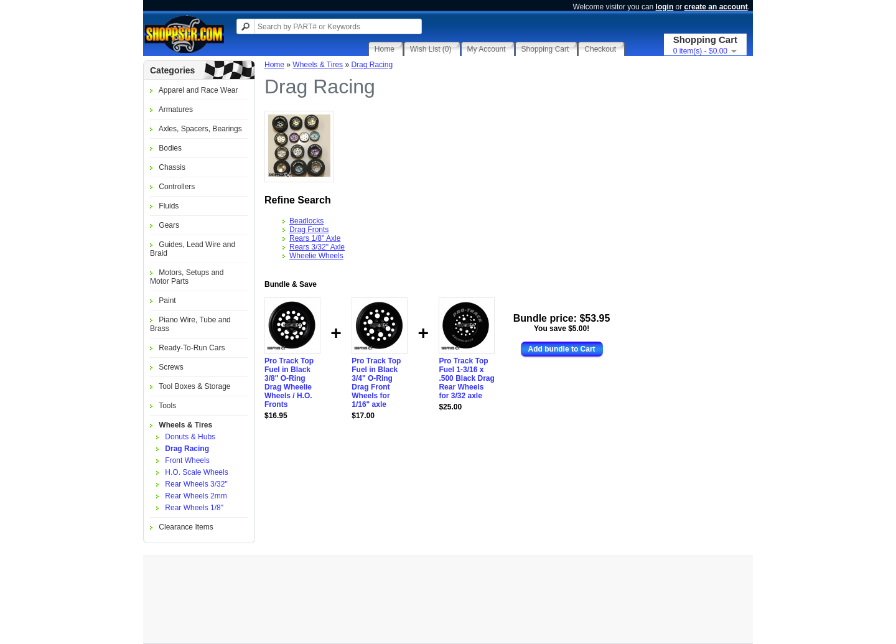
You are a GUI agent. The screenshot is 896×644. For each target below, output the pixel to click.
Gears (169, 225)
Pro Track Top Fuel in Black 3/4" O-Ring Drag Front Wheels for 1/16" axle (376, 383)
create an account (716, 6)
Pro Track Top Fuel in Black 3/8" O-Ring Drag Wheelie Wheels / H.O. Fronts (289, 383)
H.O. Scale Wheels (196, 472)
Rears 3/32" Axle (317, 247)
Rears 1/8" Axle (314, 238)
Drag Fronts (309, 229)
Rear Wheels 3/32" (196, 484)
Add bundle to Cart (561, 349)
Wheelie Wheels (316, 255)
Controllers (177, 186)
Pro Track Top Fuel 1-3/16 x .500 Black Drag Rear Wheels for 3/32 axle (466, 378)
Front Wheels (187, 460)
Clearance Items (186, 527)
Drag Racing (187, 448)
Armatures (176, 109)
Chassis (172, 167)
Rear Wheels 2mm (195, 496)
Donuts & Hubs (190, 436)
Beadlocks (306, 221)
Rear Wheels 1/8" (194, 507)
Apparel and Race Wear (198, 90)
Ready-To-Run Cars (192, 347)
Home (274, 64)
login (665, 6)
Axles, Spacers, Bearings (200, 128)
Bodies (170, 148)
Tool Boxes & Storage (194, 386)
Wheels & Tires (185, 425)
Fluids (169, 206)
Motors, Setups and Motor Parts (186, 277)
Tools (167, 405)
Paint (167, 300)
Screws (171, 367)
